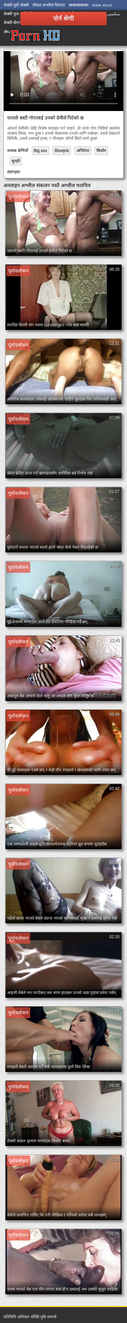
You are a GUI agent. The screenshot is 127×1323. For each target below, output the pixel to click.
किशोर (101, 150)
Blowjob (62, 150)
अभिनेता (83, 150)
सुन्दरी (16, 161)
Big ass (40, 150)
